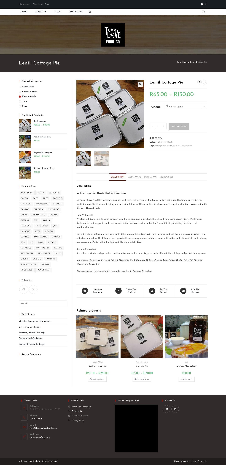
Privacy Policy (77, 420)
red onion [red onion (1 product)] (27, 253)
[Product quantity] (158, 126)
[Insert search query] (43, 304)
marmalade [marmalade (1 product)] (40, 237)
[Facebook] (202, 4)
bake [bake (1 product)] (35, 198)
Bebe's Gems (28, 87)
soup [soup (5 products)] (58, 253)
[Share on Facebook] (93, 291)
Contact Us (76, 411)
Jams (186, 362)
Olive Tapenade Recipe (29, 327)
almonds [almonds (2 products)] (54, 193)
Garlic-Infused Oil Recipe (30, 338)
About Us (185, 461)
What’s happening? (128, 400)
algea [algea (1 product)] (41, 193)
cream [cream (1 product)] (53, 215)
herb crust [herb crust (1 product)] (42, 226)
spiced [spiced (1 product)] (24, 259)
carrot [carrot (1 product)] (25, 209)
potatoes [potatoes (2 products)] (26, 248)
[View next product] (205, 82)
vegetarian (187, 146)
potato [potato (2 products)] (52, 242)
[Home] (178, 62)
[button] (140, 84)
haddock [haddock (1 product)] (26, 226)
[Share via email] (191, 291)
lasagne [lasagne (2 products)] (25, 231)
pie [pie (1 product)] (31, 242)
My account (24, 4)
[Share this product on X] (127, 291)
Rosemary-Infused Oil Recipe (32, 333)
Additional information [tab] (142, 177)
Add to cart (179, 127)
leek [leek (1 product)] (37, 231)
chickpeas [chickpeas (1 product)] (53, 209)
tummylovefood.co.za (40, 437)
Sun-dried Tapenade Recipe (32, 344)
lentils (169, 146)
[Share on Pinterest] (159, 291)
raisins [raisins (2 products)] (58, 248)
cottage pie (160, 146)
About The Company (81, 407)
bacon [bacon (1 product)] (24, 198)
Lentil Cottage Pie (198, 62)
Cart (46, 4)
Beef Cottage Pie (97, 366)
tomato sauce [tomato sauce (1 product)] (29, 264)
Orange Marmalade (186, 366)
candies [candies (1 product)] (57, 204)
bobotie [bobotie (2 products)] (57, 198)
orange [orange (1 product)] (56, 237)
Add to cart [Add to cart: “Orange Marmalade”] (186, 379)
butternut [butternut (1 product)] (42, 204)
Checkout (37, 4)
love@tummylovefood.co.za (43, 428)
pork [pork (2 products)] (40, 242)
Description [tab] (117, 177)
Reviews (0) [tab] (166, 177)
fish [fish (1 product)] (36, 220)
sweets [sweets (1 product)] (37, 259)
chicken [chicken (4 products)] (38, 209)
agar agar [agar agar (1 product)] (26, 193)
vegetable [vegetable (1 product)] (26, 270)
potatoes (177, 146)
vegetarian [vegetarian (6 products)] (44, 270)
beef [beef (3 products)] (45, 198)
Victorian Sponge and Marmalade (35, 321)
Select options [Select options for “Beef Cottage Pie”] (97, 379)
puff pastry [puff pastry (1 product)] (42, 248)
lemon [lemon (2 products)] (49, 231)
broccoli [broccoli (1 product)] (26, 204)
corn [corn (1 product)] (24, 215)
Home (176, 461)
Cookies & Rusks (29, 92)
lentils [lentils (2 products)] (25, 237)
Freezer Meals (165, 142)
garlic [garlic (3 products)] (47, 220)
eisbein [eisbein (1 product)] (25, 220)
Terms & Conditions (80, 416)
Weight (155, 107)
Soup (24, 106)
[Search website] (204, 12)
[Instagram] (33, 289)
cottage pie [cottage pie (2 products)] (38, 215)
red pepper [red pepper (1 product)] (44, 253)
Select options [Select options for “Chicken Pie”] (142, 379)
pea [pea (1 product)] (23, 242)
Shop (193, 461)
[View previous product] (199, 82)
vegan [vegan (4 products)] (45, 264)
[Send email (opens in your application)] (205, 4)
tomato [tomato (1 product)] (50, 259)
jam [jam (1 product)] (55, 226)
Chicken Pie (142, 366)
